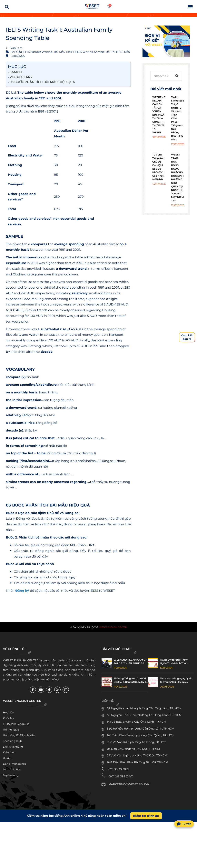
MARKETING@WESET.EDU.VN (128, 784)
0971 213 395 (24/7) (121, 776)
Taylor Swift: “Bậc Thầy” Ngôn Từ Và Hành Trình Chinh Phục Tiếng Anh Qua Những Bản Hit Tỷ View (177, 118)
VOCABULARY (21, 77)
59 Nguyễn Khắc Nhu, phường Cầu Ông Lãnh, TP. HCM (144, 715)
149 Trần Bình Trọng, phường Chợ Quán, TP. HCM (140, 735)
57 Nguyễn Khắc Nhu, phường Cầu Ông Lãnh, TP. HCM (144, 708)
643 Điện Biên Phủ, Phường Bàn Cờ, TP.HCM (137, 762)
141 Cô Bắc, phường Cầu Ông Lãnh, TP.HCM (136, 721)
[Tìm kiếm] (177, 75)
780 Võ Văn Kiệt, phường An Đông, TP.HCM (136, 742)
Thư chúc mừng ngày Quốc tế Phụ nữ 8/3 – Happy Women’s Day (176, 680)
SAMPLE (16, 72)
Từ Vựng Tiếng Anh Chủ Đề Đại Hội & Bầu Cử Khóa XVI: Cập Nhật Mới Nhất (130, 680)
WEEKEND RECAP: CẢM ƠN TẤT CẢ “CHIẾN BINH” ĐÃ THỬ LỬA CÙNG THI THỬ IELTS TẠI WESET (158, 115)
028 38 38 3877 (118, 769)
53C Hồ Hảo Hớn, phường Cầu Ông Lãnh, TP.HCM (140, 728)
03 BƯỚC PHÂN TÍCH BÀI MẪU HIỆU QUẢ (42, 82)
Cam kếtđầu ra (187, 337)
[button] (190, 6)
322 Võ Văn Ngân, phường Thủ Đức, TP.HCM (137, 755)
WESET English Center (113, 627)
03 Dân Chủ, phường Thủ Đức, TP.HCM (133, 749)
